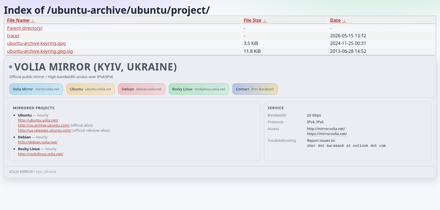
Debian (142, 89)
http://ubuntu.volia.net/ (38, 120)
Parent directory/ (25, 28)
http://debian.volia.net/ (38, 142)
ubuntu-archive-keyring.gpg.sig (40, 51)
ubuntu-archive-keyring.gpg (36, 43)
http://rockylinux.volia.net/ (40, 153)
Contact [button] (255, 89)
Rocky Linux (198, 89)
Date (335, 20)
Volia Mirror (36, 89)
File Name (18, 20)
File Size (253, 20)
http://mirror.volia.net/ (326, 128)
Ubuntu (90, 89)
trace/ (13, 36)
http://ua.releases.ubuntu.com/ (44, 130)
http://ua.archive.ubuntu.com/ (44, 125)
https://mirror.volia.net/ (327, 133)
